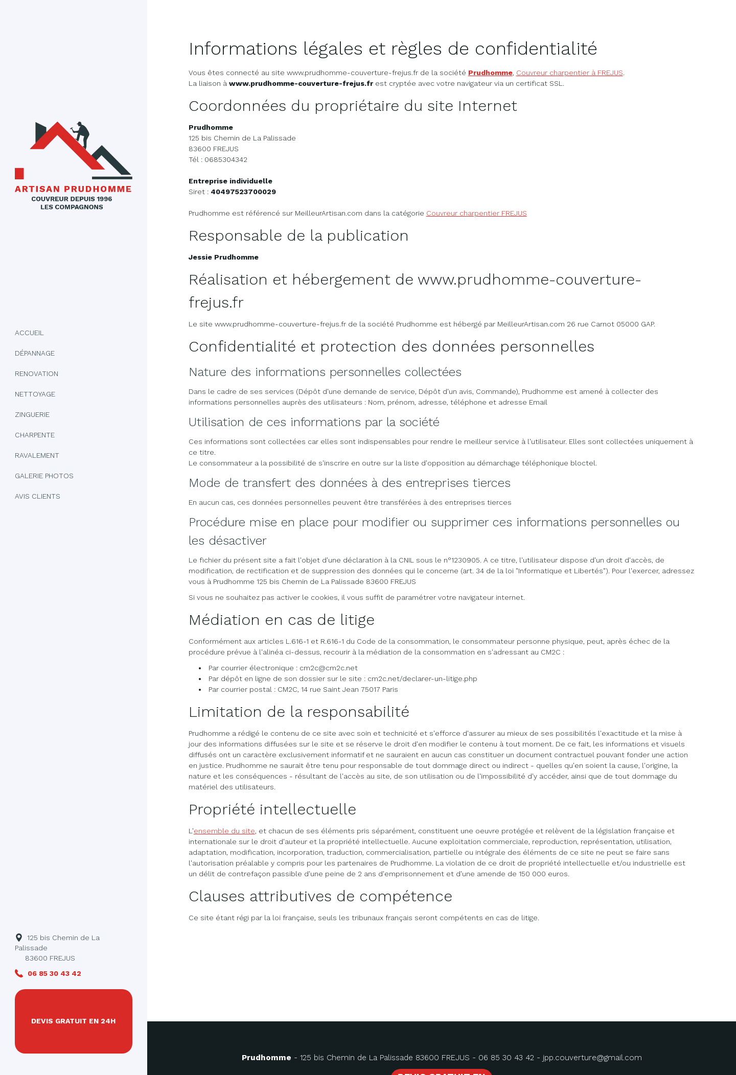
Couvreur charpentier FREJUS (476, 213)
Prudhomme (490, 72)
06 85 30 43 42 (506, 1057)
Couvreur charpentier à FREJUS (569, 72)
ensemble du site (224, 831)
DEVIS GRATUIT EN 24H (73, 1021)
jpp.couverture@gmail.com (592, 1057)
